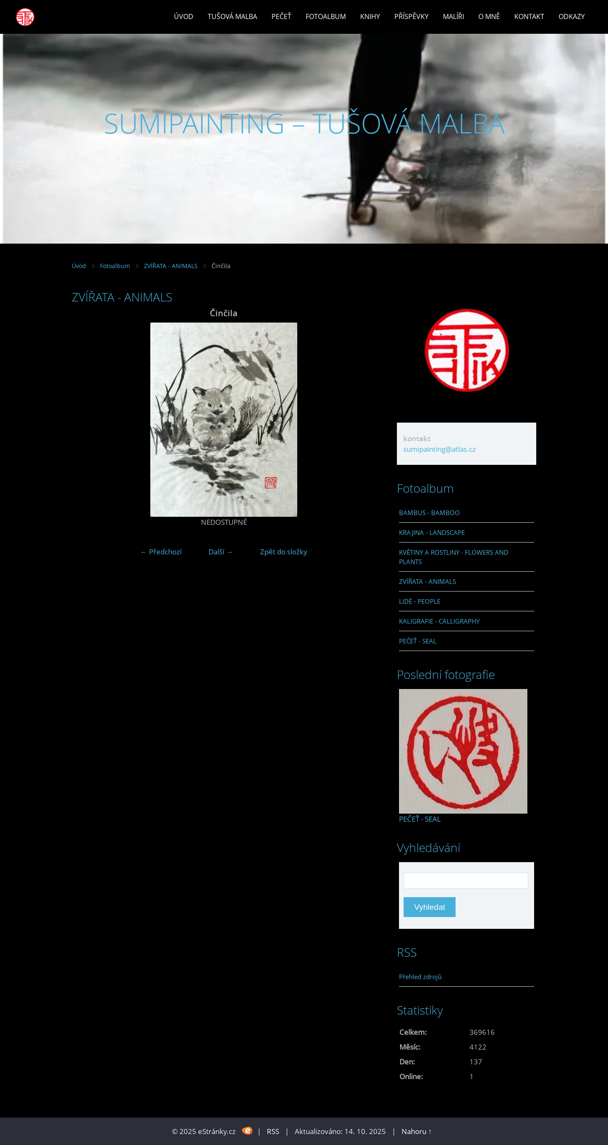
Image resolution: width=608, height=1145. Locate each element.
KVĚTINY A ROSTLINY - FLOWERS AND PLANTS (453, 557)
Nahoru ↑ (417, 1131)
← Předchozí (161, 551)
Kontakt (529, 16)
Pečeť (281, 16)
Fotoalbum (326, 16)
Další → (221, 551)
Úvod (183, 16)
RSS (273, 1131)
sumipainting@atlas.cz (439, 449)
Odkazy (572, 16)
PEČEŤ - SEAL (418, 641)
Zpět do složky (283, 551)
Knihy (370, 16)
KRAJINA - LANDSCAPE (432, 532)
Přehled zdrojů (420, 976)
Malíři (453, 16)
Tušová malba (232, 16)
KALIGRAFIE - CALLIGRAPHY (439, 621)
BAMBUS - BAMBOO (429, 512)
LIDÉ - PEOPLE (419, 601)
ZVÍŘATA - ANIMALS (171, 266)
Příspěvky (411, 16)
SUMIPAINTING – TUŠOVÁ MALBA (304, 123)
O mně (489, 16)
